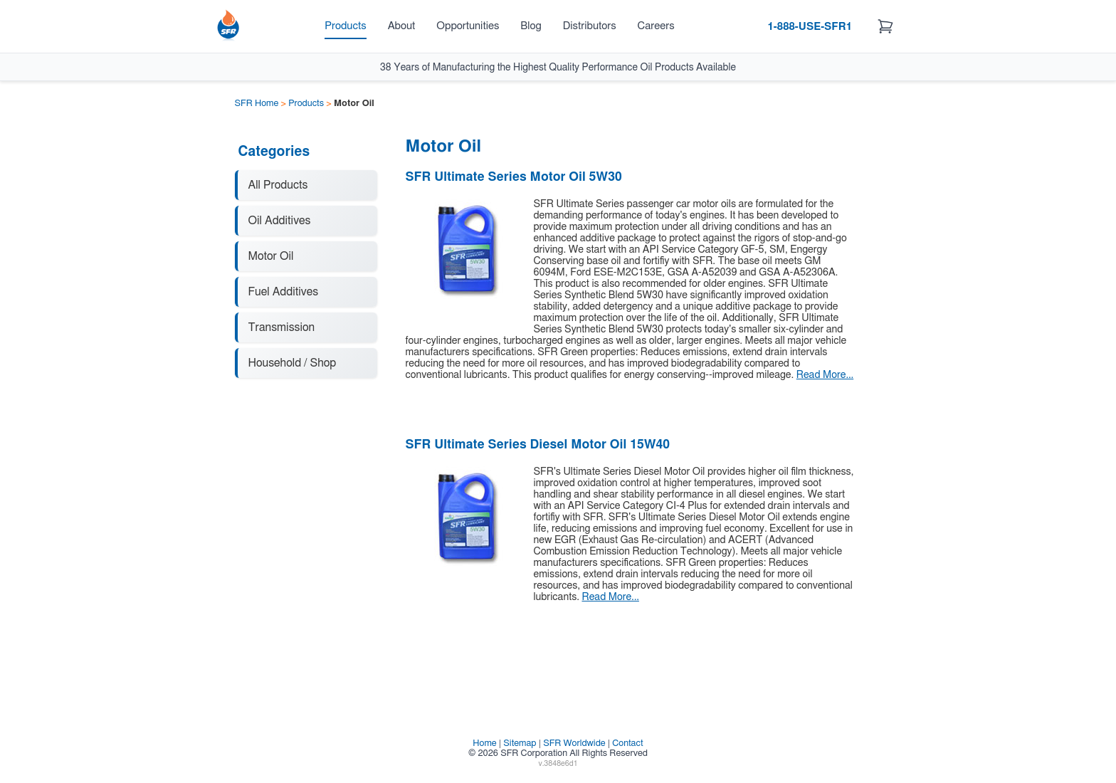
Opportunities (467, 26)
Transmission (281, 327)
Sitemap (519, 743)
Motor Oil (271, 256)
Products (345, 26)
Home (484, 743)
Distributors (589, 26)
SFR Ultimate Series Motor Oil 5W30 (514, 177)
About (402, 26)
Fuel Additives (283, 292)
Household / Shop (292, 363)
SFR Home (257, 103)
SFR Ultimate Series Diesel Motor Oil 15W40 (538, 444)
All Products (278, 185)
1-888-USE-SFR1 (810, 26)
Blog (530, 26)
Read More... (824, 374)
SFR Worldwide (574, 743)
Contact (627, 743)
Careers (656, 26)
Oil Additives (279, 220)
